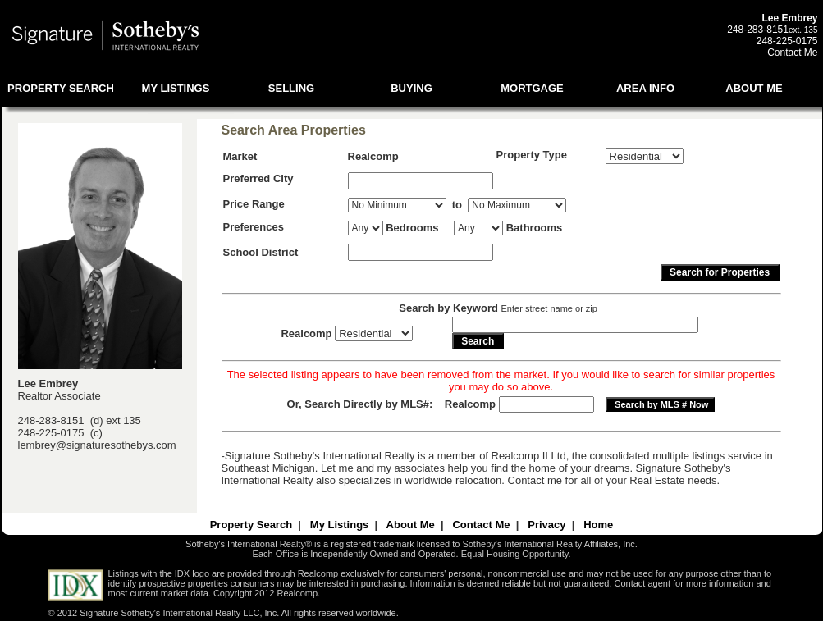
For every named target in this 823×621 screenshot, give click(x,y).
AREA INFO (645, 88)
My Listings (339, 524)
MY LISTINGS (176, 88)
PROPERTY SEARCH (60, 88)
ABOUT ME (753, 88)
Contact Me (792, 52)
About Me (410, 524)
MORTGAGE (532, 88)
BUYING (411, 88)
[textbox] (420, 180)
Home (598, 524)
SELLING (291, 88)
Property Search (251, 524)
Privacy (546, 524)
